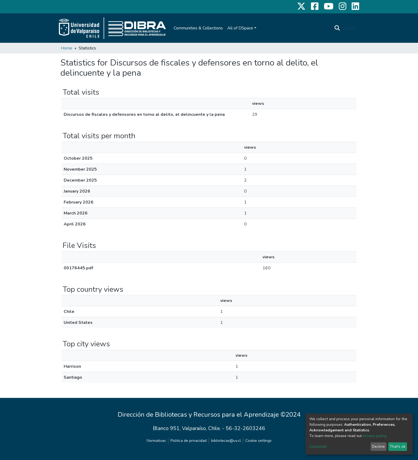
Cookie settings (258, 440)
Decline (378, 446)
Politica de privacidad (188, 440)
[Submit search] (337, 28)
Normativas (156, 440)
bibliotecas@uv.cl (226, 440)
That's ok (397, 446)
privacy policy (374, 435)
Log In (348, 28)
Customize (318, 446)
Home (66, 48)
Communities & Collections (198, 28)
